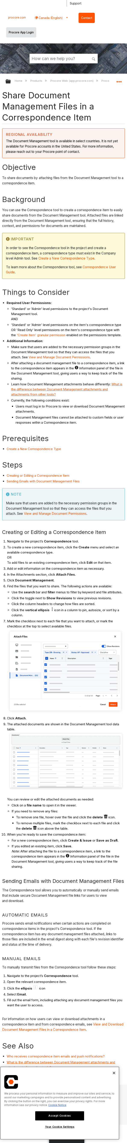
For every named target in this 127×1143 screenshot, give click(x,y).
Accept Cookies (59, 1115)
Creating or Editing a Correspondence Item (38, 475)
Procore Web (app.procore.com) (72, 80)
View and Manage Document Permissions (59, 357)
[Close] (114, 1073)
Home (19, 80)
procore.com (17, 17)
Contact (86, 18)
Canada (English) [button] (50, 18)
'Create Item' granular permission (41, 335)
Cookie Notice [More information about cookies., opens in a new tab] (57, 1105)
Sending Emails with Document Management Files (43, 481)
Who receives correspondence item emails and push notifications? (56, 1056)
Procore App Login (21, 32)
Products (36, 80)
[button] (94, 58)
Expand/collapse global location (118, 80)
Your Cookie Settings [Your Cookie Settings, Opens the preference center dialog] (59, 1126)
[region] (59, 1103)
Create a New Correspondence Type (66, 258)
